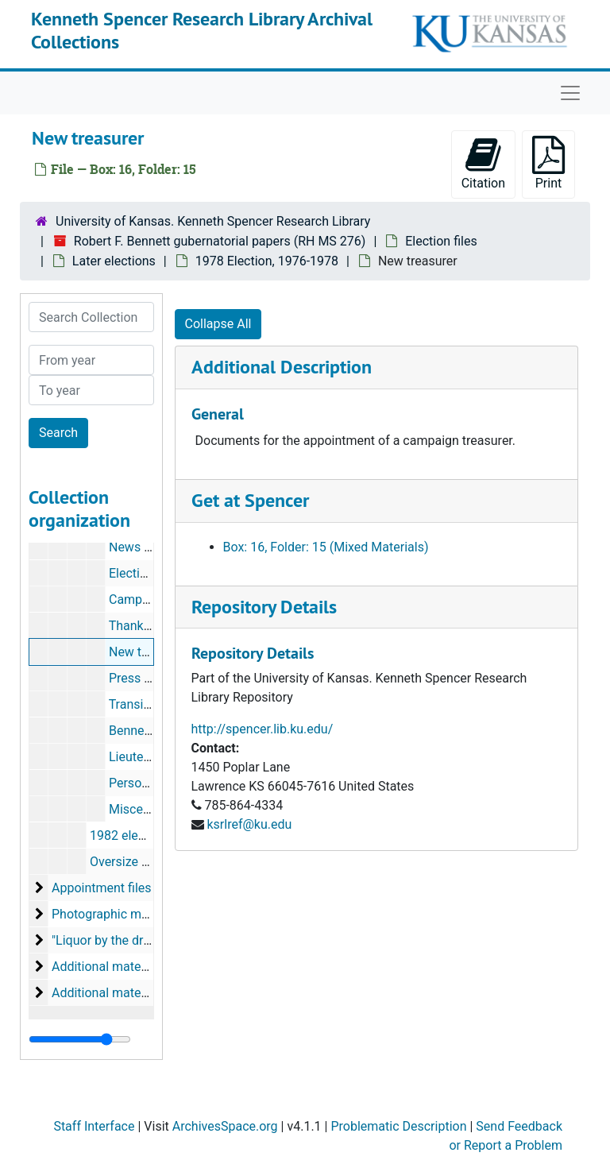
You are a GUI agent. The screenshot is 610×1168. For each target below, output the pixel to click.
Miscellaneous (150, 809)
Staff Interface (93, 1126)
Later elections (114, 261)
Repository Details (264, 606)
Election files (441, 241)
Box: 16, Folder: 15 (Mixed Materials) (326, 547)
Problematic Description (398, 1126)
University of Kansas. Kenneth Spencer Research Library (213, 221)
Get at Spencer (250, 500)
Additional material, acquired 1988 (148, 966)
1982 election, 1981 (145, 835)
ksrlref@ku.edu (249, 824)
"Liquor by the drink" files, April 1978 (153, 940)
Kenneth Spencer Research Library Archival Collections (202, 30)
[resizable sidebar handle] (80, 1039)
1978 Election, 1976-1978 (266, 261)
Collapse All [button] (218, 323)
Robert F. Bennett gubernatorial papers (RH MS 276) (220, 241)
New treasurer (148, 651)
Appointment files (102, 887)
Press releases (150, 678)
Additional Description (281, 366)
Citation (483, 163)
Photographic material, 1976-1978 (147, 914)
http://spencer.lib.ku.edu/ (262, 729)
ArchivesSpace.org (225, 1126)
